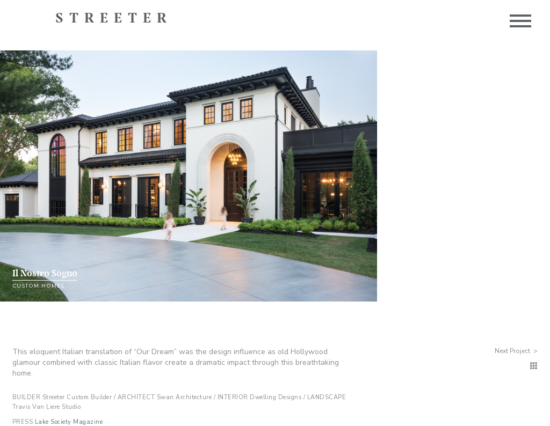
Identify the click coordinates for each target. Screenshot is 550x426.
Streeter (113, 18)
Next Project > (516, 351)
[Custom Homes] (534, 366)
